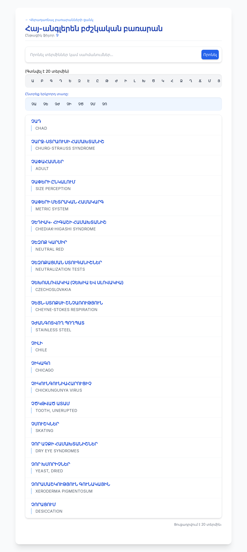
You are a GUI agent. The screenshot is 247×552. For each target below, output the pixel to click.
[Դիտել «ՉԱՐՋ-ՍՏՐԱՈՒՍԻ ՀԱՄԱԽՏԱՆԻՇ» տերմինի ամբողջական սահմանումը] (123, 145)
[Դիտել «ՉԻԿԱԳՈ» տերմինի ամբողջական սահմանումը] (123, 367)
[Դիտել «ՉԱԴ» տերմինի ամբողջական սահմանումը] (123, 125)
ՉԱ (33, 104)
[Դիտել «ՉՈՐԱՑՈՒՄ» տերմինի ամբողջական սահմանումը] (123, 508)
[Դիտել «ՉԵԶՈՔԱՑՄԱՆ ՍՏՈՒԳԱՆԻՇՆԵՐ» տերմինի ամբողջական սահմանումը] (123, 266)
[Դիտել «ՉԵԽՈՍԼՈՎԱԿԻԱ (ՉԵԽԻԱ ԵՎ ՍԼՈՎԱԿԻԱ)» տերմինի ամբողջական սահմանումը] (123, 286)
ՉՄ (92, 104)
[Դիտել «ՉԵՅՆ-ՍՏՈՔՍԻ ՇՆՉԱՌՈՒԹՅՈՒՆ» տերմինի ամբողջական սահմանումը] (123, 306)
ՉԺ (57, 104)
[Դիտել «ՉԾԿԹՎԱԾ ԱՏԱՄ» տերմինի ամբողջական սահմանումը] (123, 407)
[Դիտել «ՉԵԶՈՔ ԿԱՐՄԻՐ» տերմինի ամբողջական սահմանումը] (123, 246)
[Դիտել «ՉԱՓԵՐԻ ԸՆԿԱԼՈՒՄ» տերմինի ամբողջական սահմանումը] (123, 185)
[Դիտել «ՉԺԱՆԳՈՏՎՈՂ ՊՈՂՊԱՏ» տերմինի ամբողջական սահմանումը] (123, 326)
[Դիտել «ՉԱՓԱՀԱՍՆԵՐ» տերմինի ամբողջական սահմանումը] (123, 165)
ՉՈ (104, 104)
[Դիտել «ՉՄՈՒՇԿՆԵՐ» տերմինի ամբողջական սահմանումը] (123, 427)
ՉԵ (45, 104)
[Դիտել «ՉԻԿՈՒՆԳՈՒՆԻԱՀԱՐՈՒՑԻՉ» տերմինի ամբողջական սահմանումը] (123, 387)
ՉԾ (80, 104)
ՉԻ (69, 104)
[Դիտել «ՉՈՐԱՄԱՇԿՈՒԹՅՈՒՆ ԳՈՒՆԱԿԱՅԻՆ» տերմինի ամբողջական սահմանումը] (123, 488)
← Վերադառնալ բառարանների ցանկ (59, 20)
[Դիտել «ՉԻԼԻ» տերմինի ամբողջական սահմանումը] (123, 347)
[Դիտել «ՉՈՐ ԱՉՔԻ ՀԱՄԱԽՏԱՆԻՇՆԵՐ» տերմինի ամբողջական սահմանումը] (123, 447)
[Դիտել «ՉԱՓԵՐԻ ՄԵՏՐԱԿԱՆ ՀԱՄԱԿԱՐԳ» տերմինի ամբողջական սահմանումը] (123, 205)
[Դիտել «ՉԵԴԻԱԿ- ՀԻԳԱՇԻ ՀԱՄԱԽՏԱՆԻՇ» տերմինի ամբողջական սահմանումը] (123, 226)
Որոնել (210, 54)
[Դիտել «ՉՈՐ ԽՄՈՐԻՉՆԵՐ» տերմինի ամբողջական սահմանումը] (123, 468)
